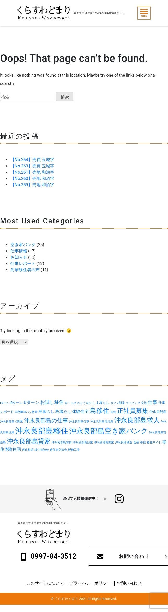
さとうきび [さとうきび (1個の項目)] (84, 403)
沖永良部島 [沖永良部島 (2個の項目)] (157, 412)
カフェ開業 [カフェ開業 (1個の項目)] (117, 403)
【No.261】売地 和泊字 (32, 172)
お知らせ (18, 257)
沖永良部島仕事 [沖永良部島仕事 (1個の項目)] (79, 421)
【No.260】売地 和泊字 (32, 178)
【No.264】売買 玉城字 (32, 159)
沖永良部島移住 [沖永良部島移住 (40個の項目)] (41, 430)
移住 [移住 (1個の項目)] (143, 442)
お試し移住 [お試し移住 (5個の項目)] (52, 402)
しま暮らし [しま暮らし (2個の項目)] (100, 403)
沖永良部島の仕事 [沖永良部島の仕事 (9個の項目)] (46, 420)
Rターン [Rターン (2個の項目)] (16, 403)
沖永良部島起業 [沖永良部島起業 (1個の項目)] (83, 442)
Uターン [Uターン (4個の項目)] (31, 402)
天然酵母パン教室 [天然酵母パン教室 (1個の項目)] (26, 412)
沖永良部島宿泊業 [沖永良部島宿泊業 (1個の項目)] (101, 421)
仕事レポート (22, 263)
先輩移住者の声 (25, 269)
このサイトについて (45, 583)
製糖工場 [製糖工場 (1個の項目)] (74, 449)
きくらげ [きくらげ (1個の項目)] (70, 403)
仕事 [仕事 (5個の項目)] (152, 402)
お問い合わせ (129, 583)
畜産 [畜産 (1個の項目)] (136, 442)
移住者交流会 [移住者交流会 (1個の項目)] (58, 449)
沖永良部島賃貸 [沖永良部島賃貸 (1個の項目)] (62, 442)
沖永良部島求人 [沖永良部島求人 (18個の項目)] (137, 420)
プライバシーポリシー (90, 583)
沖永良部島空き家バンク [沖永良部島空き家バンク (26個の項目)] (108, 431)
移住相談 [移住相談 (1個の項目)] (27, 449)
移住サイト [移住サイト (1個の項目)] (154, 442)
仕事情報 (18, 250)
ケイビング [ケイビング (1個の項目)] (133, 403)
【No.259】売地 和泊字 (32, 184)
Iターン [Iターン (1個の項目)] (4, 403)
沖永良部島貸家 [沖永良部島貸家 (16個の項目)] (29, 441)
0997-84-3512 (48, 556)
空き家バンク (22, 244)
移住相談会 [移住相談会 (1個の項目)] (41, 449)
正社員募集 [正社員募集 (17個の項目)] (132, 411)
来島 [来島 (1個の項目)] (113, 412)
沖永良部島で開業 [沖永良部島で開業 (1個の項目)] (11, 421)
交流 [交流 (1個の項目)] (144, 403)
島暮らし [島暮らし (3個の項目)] (46, 411)
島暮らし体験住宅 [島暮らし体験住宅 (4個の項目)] (72, 411)
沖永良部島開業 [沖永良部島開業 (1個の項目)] (104, 442)
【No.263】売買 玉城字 (32, 165)
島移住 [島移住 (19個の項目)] (99, 411)
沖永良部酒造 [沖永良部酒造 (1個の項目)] (123, 442)
